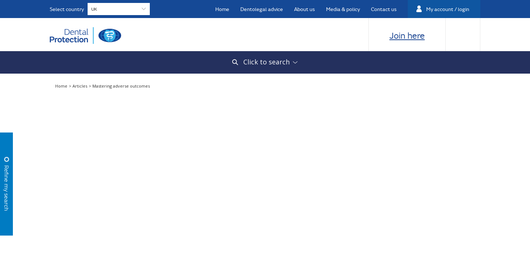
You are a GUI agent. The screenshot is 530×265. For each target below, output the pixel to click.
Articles (80, 86)
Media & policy (343, 9)
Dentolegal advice (261, 9)
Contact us (384, 9)
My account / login (447, 9)
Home (222, 9)
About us (304, 9)
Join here (407, 35)
